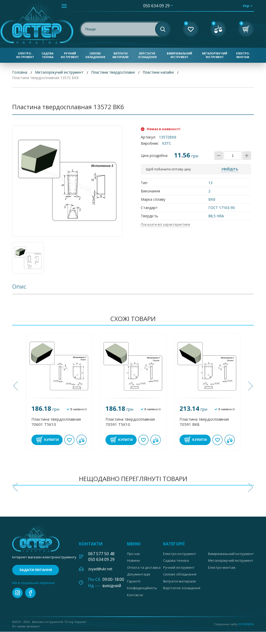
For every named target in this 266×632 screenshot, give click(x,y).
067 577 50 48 (101, 554)
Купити (51, 439)
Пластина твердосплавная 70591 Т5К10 (130, 421)
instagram (17, 593)
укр (246, 5)
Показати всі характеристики (165, 224)
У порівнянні (81, 440)
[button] (16, 386)
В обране (69, 440)
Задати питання (35, 570)
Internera (246, 624)
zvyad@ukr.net (100, 568)
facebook (30, 593)
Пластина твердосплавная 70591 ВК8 (204, 421)
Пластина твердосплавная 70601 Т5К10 (56, 421)
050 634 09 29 (156, 6)
